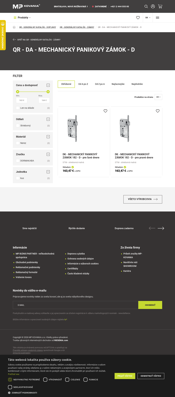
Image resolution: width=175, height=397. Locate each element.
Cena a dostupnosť (33, 85)
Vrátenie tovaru (24, 278)
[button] (59, 393)
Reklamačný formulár (27, 273)
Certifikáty (72, 270)
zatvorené (99, 6)
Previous (152, 229)
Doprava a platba (76, 255)
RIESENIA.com (61, 342)
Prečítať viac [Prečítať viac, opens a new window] (13, 374)
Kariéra (127, 272)
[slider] (17, 91)
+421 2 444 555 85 (120, 6)
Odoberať (150, 306)
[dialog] (87, 376)
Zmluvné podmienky (21, 354)
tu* (65, 321)
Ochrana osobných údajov (80, 260)
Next (161, 230)
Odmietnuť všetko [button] (151, 376)
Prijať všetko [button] (124, 376)
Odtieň (33, 119)
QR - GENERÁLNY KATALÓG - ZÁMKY (77, 27)
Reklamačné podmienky (28, 268)
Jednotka (33, 171)
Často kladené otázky (78, 275)
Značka (33, 154)
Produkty (21, 17)
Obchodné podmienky (27, 263)
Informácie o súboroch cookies (83, 265)
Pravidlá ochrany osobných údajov (28, 352)
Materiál (33, 136)
